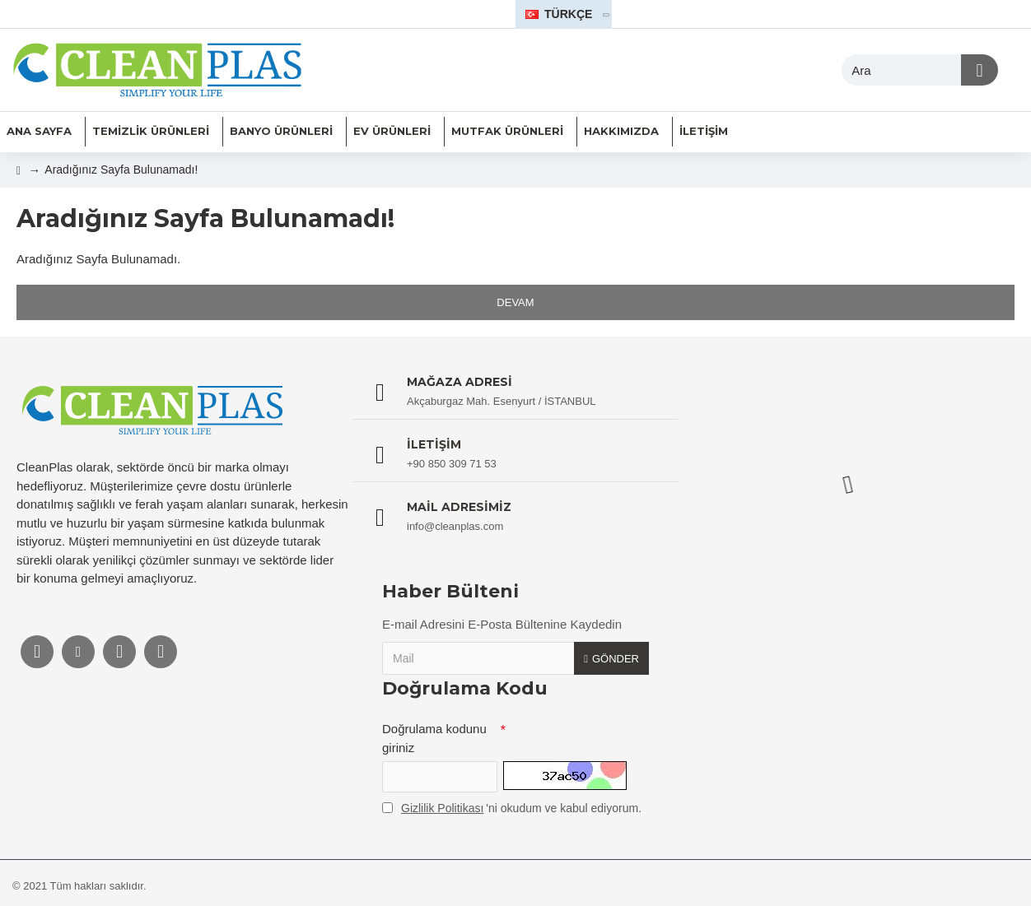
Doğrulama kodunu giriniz (434, 738)
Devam (515, 302)
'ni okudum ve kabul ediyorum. (511, 808)
